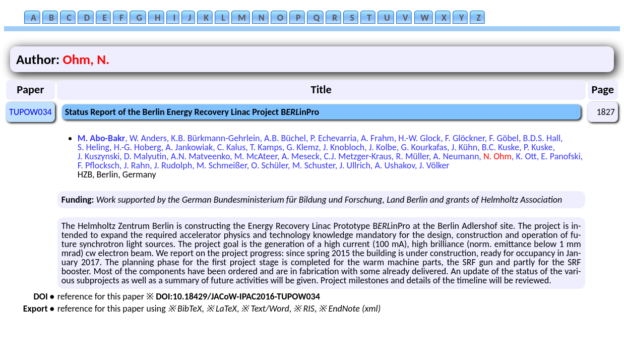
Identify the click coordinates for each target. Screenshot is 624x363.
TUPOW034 (30, 111)
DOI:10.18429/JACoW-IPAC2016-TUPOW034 (238, 296)
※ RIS (304, 308)
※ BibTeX (185, 308)
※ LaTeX (221, 308)
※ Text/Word (265, 308)
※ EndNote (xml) (350, 308)
